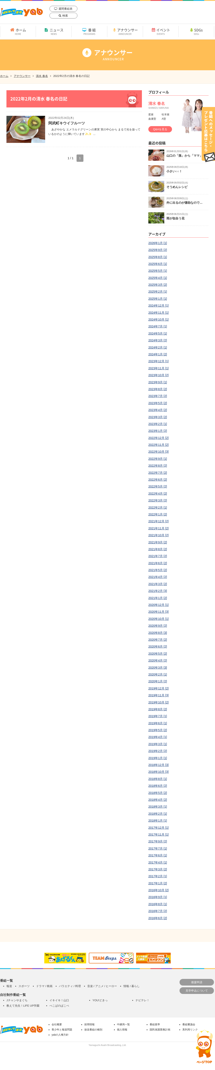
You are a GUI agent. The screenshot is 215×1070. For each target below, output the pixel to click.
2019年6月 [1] (157, 723)
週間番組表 (65, 8)
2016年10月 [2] (158, 890)
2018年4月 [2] (157, 799)
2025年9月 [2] (157, 250)
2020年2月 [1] (157, 674)
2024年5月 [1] (157, 333)
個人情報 (122, 1029)
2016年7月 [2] (157, 911)
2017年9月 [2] (157, 841)
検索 (65, 15)
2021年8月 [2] (157, 549)
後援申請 (196, 982)
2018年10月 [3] (158, 771)
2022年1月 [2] (157, 514)
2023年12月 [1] (158, 361)
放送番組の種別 (93, 1029)
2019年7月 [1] (157, 716)
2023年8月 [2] (157, 389)
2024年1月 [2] (157, 354)
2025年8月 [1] (157, 257)
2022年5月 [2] (157, 486)
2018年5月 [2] (157, 793)
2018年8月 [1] (157, 779)
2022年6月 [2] (157, 479)
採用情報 (89, 1024)
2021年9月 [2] (157, 542)
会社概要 (57, 1024)
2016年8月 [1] (157, 904)
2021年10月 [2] (158, 535)
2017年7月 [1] (157, 848)
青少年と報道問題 (62, 1029)
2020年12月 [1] (158, 605)
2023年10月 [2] (158, 375)
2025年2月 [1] (157, 291)
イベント (160, 31)
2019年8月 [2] (157, 709)
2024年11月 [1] (158, 312)
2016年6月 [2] (157, 918)
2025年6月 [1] (157, 264)
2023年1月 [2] (157, 431)
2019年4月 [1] (157, 737)
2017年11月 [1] (158, 834)
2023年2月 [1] (157, 424)
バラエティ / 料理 (70, 986)
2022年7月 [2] (157, 472)
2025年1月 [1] (157, 298)
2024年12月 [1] (158, 305)
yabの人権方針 (60, 1034)
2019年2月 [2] (157, 751)
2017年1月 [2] (157, 883)
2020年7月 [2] (157, 639)
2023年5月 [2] (157, 403)
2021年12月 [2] (158, 521)
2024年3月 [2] (157, 340)
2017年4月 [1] (157, 862)
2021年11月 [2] (158, 528)
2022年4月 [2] (157, 493)
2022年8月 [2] (157, 465)
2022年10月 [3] (158, 451)
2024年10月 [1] (158, 319)
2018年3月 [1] (157, 806)
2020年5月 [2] (157, 653)
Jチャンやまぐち (17, 1000)
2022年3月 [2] (157, 500)
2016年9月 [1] (157, 897)
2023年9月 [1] (157, 382)
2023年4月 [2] (157, 410)
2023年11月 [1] (158, 368)
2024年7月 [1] (157, 326)
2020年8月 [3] (157, 632)
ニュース (53, 31)
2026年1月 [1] (157, 243)
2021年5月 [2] (157, 570)
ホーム (18, 31)
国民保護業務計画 (160, 1029)
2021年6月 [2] (157, 563)
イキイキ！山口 (59, 1000)
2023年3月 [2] (157, 417)
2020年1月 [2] (157, 681)
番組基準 (155, 1024)
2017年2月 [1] (157, 876)
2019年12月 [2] (158, 688)
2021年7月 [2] (157, 556)
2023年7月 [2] (157, 396)
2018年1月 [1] (157, 820)
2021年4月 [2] (157, 577)
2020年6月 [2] (157, 646)
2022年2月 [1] (157, 507)
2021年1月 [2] (157, 598)
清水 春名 (42, 76)
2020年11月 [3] (158, 611)
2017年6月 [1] (157, 855)
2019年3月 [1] (157, 744)
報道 (9, 986)
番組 (89, 31)
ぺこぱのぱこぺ (59, 1005)
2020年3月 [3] (157, 667)
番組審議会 (188, 1024)
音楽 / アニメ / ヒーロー (102, 986)
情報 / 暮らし (131, 986)
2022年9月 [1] (157, 458)
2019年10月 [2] (158, 702)
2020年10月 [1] (158, 619)
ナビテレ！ (142, 1000)
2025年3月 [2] (157, 284)
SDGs (196, 31)
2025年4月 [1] (157, 278)
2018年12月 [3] (158, 765)
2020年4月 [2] (157, 660)
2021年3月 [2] (157, 584)
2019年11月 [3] (158, 695)
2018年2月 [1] (157, 813)
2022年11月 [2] (158, 444)
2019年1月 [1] (157, 758)
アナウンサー (125, 31)
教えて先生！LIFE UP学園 (22, 1005)
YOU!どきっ (100, 1000)
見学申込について (197, 990)
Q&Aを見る (160, 129)
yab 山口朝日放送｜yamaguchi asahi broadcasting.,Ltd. (21, 12)
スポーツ (24, 986)
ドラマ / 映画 (44, 986)
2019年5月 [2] (157, 730)
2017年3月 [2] (157, 869)
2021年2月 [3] (157, 591)
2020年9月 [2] (157, 625)
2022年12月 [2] (158, 438)
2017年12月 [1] (158, 827)
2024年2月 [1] (157, 347)
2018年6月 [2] (157, 785)
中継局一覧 (123, 1024)
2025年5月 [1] (157, 270)
